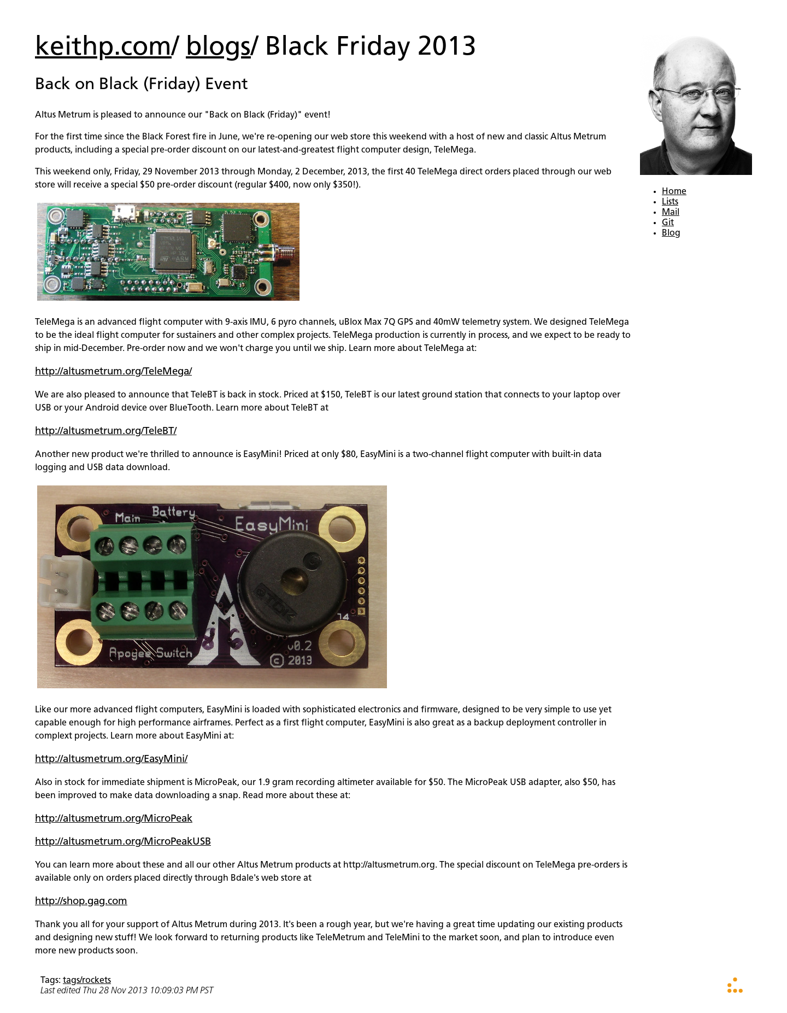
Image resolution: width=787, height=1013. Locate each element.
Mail (670, 212)
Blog (671, 233)
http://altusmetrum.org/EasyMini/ (111, 759)
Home (674, 192)
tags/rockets (87, 980)
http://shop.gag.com (81, 902)
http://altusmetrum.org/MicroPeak (113, 819)
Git (668, 223)
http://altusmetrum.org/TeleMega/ (113, 372)
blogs (218, 48)
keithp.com (103, 48)
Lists (670, 202)
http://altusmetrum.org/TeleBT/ (106, 431)
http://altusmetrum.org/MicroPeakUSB (123, 842)
